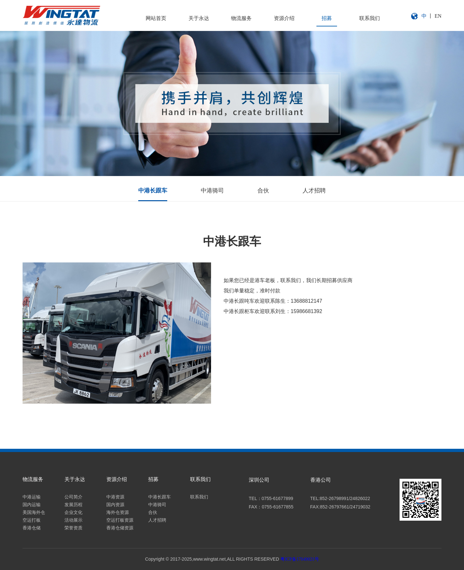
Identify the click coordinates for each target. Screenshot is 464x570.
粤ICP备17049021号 (299, 559)
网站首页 (156, 18)
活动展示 (73, 520)
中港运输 (32, 497)
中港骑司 (212, 190)
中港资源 (115, 497)
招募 (327, 18)
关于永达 (198, 18)
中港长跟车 (152, 190)
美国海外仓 (34, 512)
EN (438, 16)
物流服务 (241, 18)
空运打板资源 (119, 520)
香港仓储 (32, 528)
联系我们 (369, 18)
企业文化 (73, 512)
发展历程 (73, 504)
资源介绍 (284, 18)
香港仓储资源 (119, 528)
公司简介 (73, 497)
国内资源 (115, 504)
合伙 (263, 190)
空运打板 (32, 520)
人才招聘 (314, 190)
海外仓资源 (117, 512)
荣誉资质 (73, 528)
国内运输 (32, 504)
